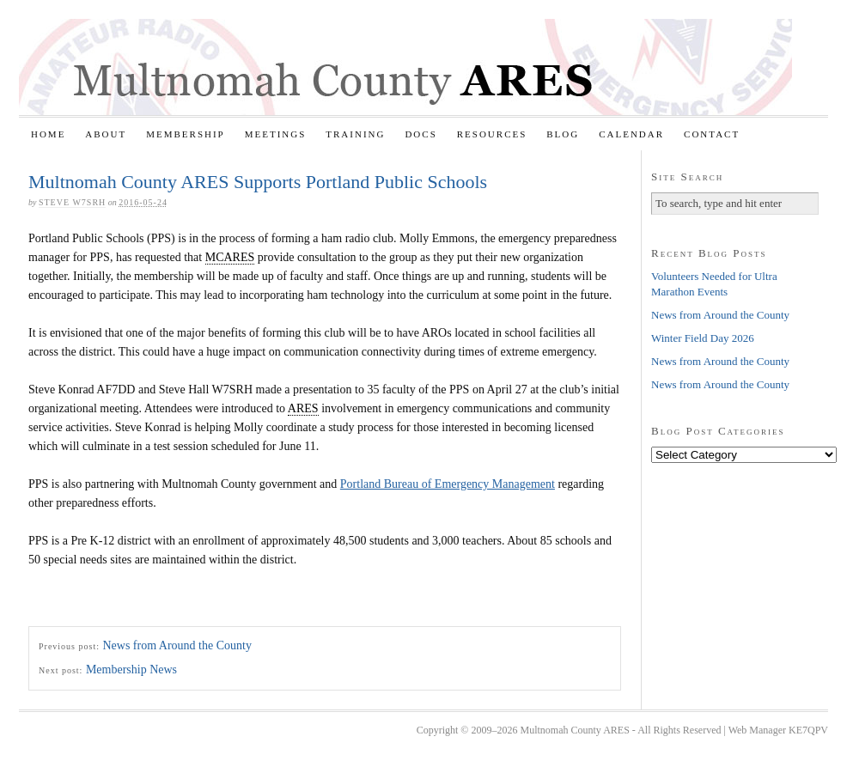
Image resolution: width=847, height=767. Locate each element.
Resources (492, 134)
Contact (712, 134)
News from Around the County (176, 645)
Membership (185, 134)
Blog (562, 134)
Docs (420, 134)
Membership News (131, 669)
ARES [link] (303, 408)
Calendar (631, 134)
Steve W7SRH (72, 202)
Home (48, 134)
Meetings (276, 134)
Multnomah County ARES (405, 67)
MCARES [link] (230, 257)
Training (355, 134)
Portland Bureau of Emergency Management (447, 484)
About (105, 134)
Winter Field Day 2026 (702, 338)
